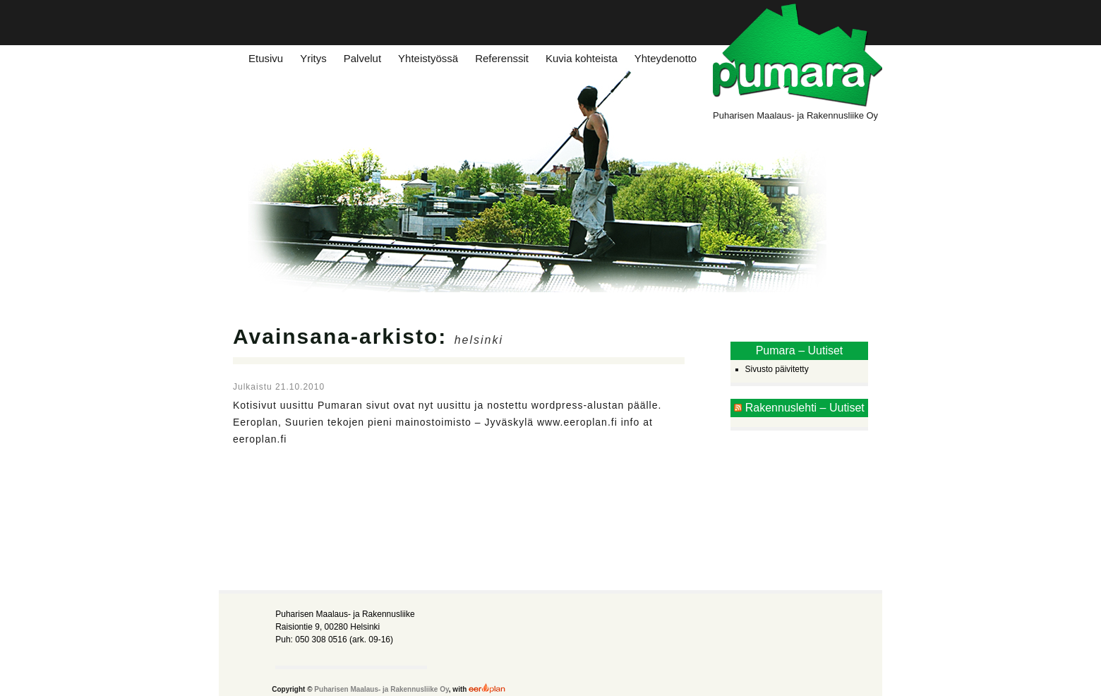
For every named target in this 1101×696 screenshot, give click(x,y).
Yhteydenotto (665, 58)
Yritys (313, 58)
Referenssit (502, 58)
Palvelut (362, 58)
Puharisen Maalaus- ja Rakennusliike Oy (381, 689)
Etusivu (265, 58)
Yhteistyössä (428, 58)
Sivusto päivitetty (777, 369)
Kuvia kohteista (582, 58)
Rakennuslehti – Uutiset (805, 408)
